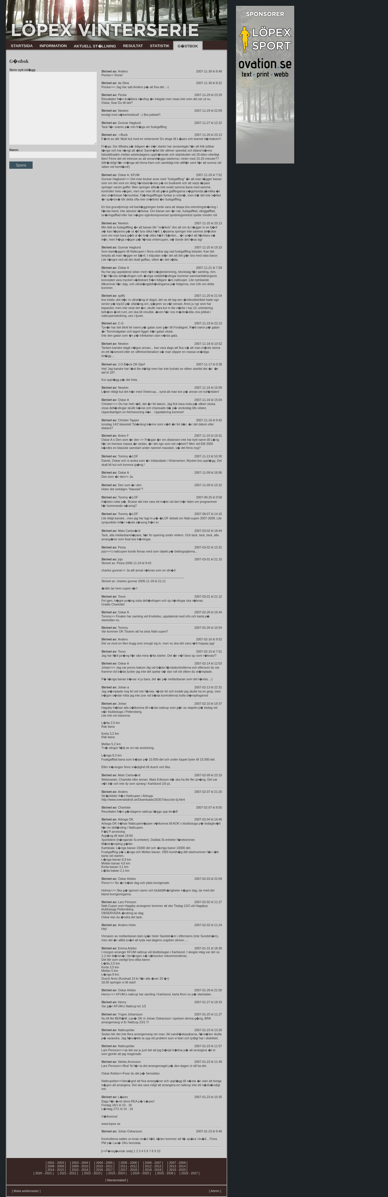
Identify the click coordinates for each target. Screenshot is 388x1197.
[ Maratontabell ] (116, 1180)
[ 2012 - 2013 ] (153, 1166)
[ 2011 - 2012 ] (129, 1166)
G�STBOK (187, 46)
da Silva (123, 83)
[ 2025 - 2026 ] (165, 1173)
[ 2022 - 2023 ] (92, 1173)
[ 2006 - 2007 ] (153, 1162)
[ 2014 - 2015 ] (56, 1169)
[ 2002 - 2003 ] (56, 1162)
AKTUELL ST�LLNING (94, 46)
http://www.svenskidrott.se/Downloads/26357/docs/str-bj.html (143, 799)
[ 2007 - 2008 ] (177, 1162)
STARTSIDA (22, 46)
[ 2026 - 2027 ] (189, 1173)
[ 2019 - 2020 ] (177, 1169)
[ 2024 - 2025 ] (141, 1173)
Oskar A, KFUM (129, 175)
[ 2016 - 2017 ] (104, 1169)
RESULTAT (133, 46)
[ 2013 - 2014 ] (177, 1166)
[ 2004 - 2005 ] (104, 1162)
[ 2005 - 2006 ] (129, 1162)
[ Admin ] (215, 1191)
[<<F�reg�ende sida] (117, 1151)
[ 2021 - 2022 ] (68, 1173)
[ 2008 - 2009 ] (56, 1166)
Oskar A (123, 400)
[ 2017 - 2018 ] (129, 1169)
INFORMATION (53, 46)
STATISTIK (160, 46)
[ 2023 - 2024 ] (117, 1173)
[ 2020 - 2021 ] (43, 1173)
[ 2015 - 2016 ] (80, 1169)
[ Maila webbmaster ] (26, 1191)
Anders (123, 71)
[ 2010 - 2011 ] (104, 1166)
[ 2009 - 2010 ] (80, 1166)
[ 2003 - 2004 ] (80, 1162)
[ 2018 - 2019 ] (153, 1169)
